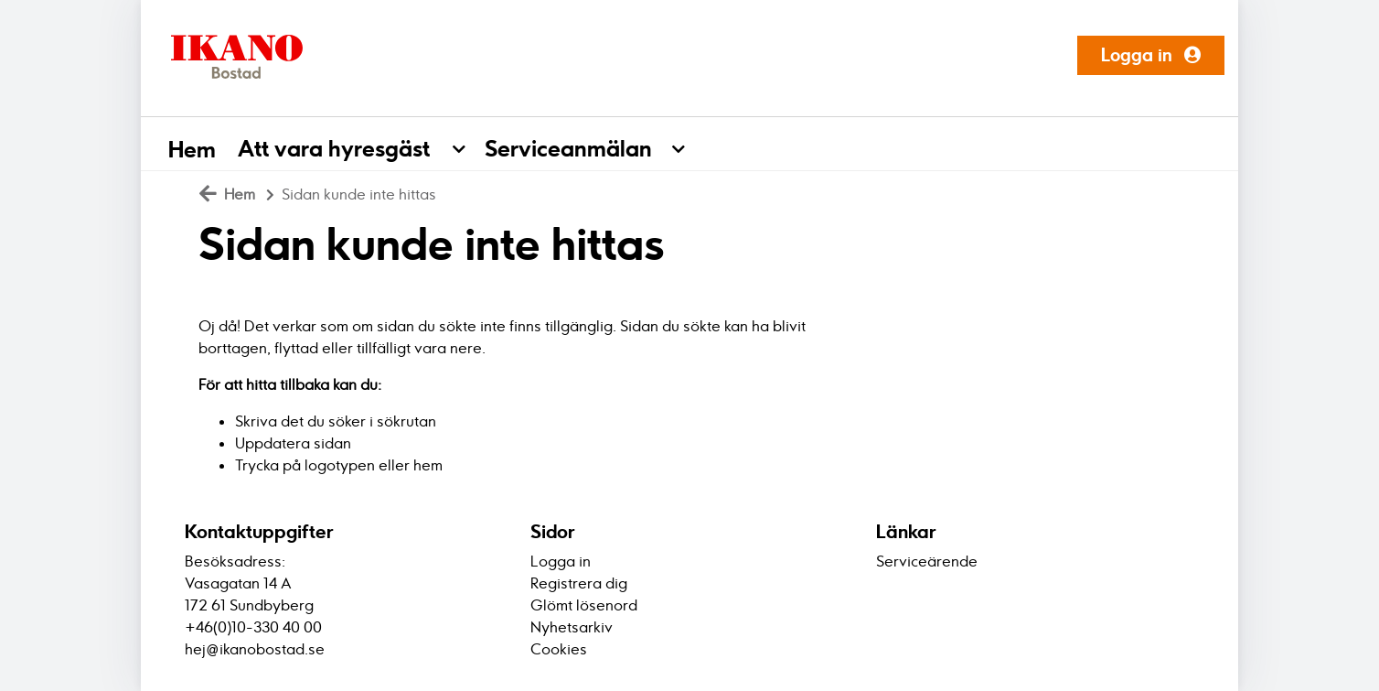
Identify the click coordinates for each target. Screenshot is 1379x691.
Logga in (1151, 55)
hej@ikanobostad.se (255, 649)
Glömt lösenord (583, 605)
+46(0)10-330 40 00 (253, 627)
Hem (192, 149)
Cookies (558, 649)
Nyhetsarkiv (571, 627)
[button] (468, 143)
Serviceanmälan (568, 148)
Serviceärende (927, 561)
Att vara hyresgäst (334, 148)
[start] (229, 55)
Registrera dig (578, 583)
